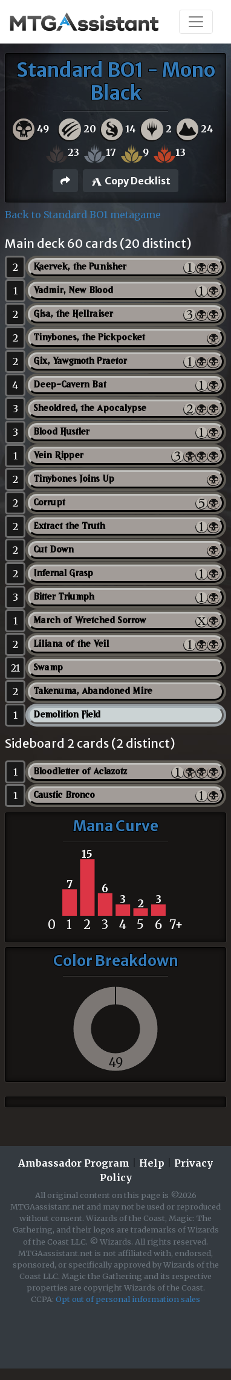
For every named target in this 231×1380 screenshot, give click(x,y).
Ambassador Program (73, 1163)
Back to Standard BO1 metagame (83, 215)
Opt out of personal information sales (128, 1299)
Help (151, 1163)
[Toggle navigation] (196, 22)
